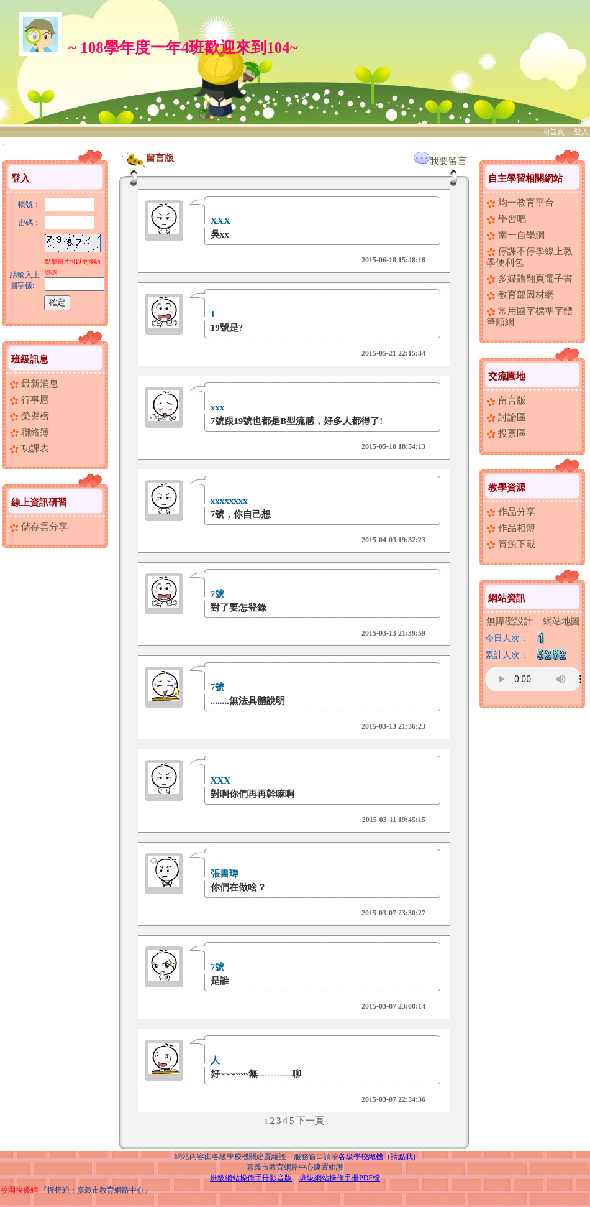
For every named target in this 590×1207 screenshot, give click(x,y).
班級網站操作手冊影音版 (251, 1177)
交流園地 (506, 376)
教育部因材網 (520, 295)
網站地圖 (561, 621)
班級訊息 (29, 359)
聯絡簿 (29, 432)
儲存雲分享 (38, 527)
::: (3, 144)
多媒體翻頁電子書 (529, 279)
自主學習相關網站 (525, 178)
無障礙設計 (509, 621)
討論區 (506, 417)
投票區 (506, 433)
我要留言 (440, 161)
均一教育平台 (520, 203)
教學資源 (506, 488)
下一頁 (310, 1121)
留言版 (506, 400)
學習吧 (506, 219)
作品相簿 (510, 528)
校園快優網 (19, 1190)
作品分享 (510, 512)
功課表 (29, 448)
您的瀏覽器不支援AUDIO (533, 679)
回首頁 (553, 131)
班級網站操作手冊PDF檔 (339, 1177)
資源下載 (510, 544)
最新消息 (33, 384)
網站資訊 (506, 598)
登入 (581, 131)
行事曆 (29, 400)
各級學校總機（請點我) (376, 1156)
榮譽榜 (29, 416)
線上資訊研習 (39, 502)
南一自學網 (515, 235)
